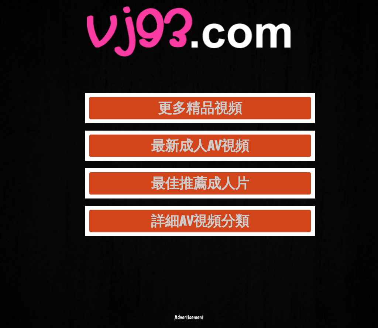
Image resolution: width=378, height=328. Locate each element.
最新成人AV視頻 (200, 145)
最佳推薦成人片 (200, 183)
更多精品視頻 (200, 108)
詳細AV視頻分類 (200, 221)
